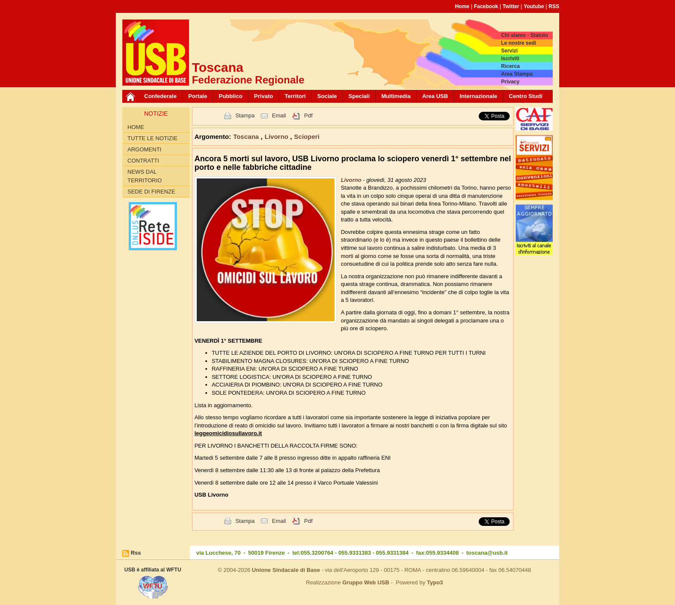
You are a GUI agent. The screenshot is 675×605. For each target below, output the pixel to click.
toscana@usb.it (487, 553)
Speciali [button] (359, 96)
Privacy (510, 82)
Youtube (534, 6)
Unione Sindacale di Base (286, 570)
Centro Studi (525, 96)
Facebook (486, 6)
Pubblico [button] (230, 96)
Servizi (509, 51)
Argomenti (144, 149)
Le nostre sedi (518, 43)
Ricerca (510, 66)
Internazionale (478, 96)
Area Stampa (517, 74)
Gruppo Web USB (365, 582)
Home (462, 6)
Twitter (511, 6)
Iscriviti (510, 58)
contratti (143, 160)
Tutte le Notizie (152, 138)
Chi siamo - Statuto (524, 35)
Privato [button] (263, 96)
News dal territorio (144, 176)
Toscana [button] (247, 136)
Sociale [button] (327, 96)
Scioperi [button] (306, 136)
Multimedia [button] (396, 96)
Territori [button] (295, 96)
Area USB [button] (435, 96)
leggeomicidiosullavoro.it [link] (228, 433)
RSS (553, 6)
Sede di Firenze (151, 191)
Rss (136, 553)
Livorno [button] (277, 136)
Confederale (160, 96)
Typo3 (435, 582)
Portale (197, 96)
